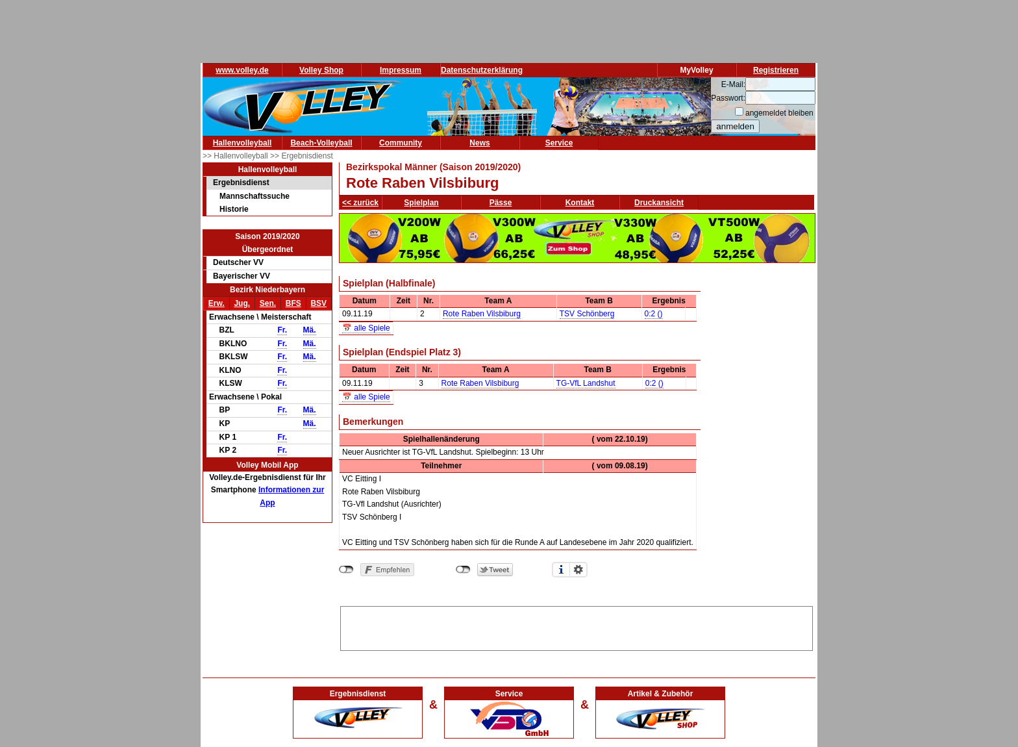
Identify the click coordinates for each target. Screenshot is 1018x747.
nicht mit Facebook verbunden (346, 570)
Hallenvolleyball (242, 142)
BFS (293, 303)
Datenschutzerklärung (482, 70)
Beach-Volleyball (321, 142)
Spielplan (421, 202)
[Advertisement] (576, 626)
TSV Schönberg (587, 313)
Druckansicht (659, 202)
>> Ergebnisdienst (301, 155)
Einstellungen (578, 569)
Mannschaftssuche (254, 196)
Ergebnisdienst (241, 182)
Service (559, 142)
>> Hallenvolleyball (236, 155)
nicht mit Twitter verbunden (463, 570)
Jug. (242, 303)
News (479, 142)
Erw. (216, 303)
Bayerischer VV (241, 276)
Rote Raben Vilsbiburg (482, 313)
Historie (234, 209)
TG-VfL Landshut (585, 383)
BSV (318, 303)
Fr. (282, 330)
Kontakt (580, 202)
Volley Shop (321, 70)
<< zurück (360, 202)
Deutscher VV (238, 262)
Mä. (309, 330)
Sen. (268, 303)
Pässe (501, 202)
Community (400, 142)
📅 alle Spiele (366, 328)
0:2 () (654, 313)
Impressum (400, 70)
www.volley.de (242, 70)
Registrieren (776, 70)
